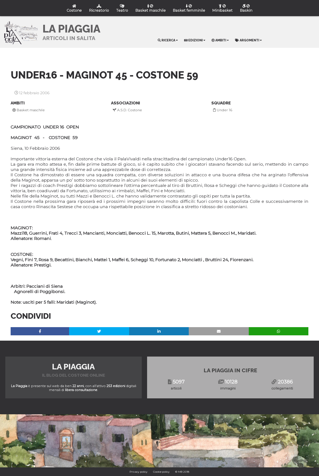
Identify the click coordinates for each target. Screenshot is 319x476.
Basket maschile (28, 110)
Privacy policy (139, 471)
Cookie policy (161, 471)
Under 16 (222, 110)
